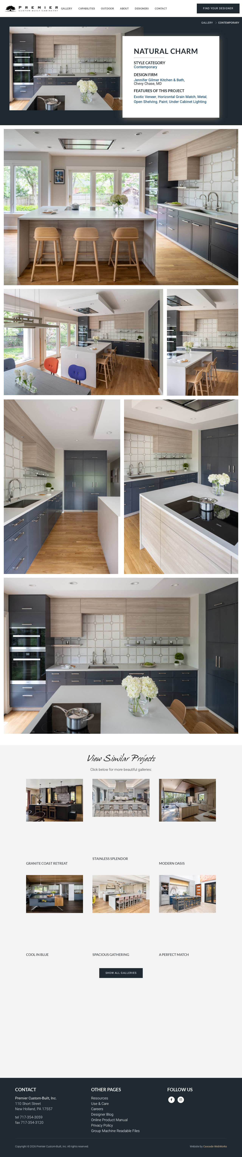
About (124, 8)
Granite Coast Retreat (47, 863)
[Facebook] (171, 1100)
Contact (161, 8)
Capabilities (86, 8)
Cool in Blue (37, 954)
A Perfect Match (174, 954)
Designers (142, 8)
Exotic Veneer (145, 97)
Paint (163, 101)
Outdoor (107, 8)
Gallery (66, 8)
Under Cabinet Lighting (187, 101)
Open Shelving (145, 101)
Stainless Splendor (110, 859)
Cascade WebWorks (215, 1146)
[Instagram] (181, 1100)
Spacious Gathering (110, 954)
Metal (201, 97)
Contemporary (228, 23)
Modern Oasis (172, 863)
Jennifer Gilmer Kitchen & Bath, (159, 80)
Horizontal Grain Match (177, 97)
